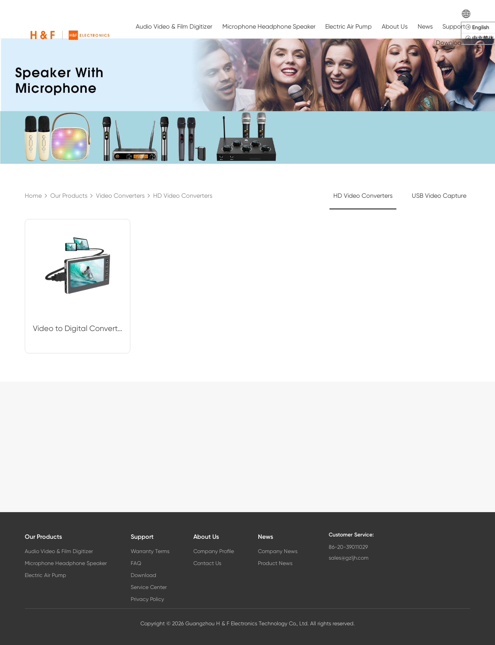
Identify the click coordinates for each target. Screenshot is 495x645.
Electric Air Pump (348, 26)
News (425, 26)
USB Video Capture (439, 195)
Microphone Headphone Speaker (269, 26)
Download (450, 42)
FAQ (136, 563)
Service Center (149, 587)
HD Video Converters (363, 195)
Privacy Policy (147, 599)
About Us (395, 26)
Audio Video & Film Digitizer (174, 26)
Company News (277, 551)
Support (453, 26)
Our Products (43, 536)
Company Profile (213, 551)
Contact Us (207, 563)
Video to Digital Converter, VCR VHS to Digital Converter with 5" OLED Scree (77, 328)
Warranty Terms (150, 551)
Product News (275, 563)
